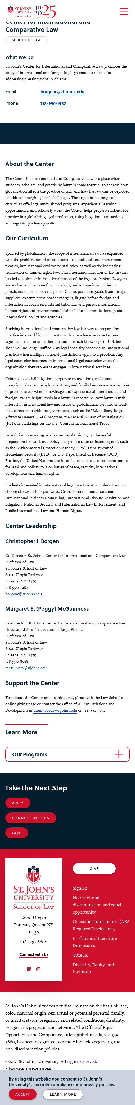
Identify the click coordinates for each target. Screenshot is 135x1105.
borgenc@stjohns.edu (62, 92)
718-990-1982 (53, 103)
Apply (18, 803)
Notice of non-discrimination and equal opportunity (97, 904)
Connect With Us (31, 818)
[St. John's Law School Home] (31, 11)
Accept (22, 1094)
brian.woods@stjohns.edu (55, 710)
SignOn (80, 888)
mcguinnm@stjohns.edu (26, 667)
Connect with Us (33, 954)
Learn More (63, 1094)
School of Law (26, 39)
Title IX (80, 955)
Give (16, 833)
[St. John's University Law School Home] (33, 887)
